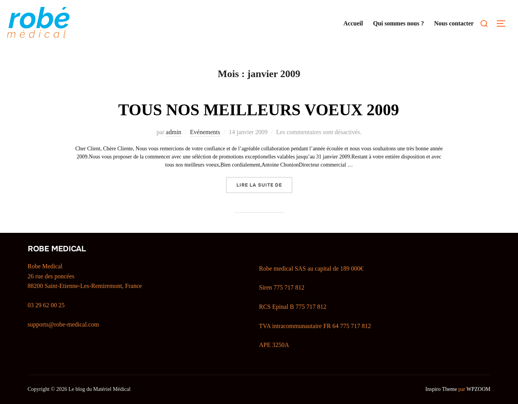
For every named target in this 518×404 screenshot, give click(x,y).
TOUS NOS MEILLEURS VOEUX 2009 (258, 110)
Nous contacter (454, 23)
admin (173, 132)
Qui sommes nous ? (398, 23)
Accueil (353, 23)
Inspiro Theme (441, 389)
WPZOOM (478, 389)
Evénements (205, 132)
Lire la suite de (264, 184)
